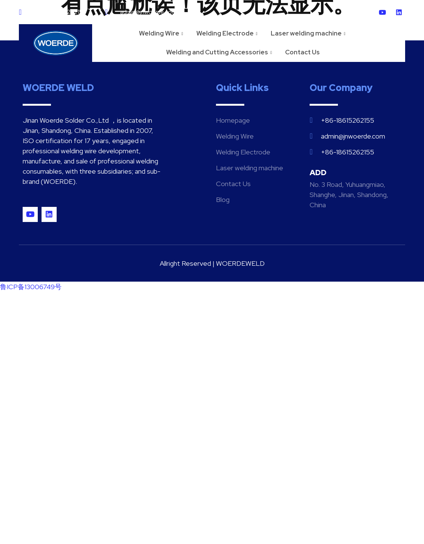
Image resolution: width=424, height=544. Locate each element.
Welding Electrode (227, 33)
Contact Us (302, 52)
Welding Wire (162, 33)
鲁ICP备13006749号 (31, 286)
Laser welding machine (309, 33)
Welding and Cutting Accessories (220, 52)
